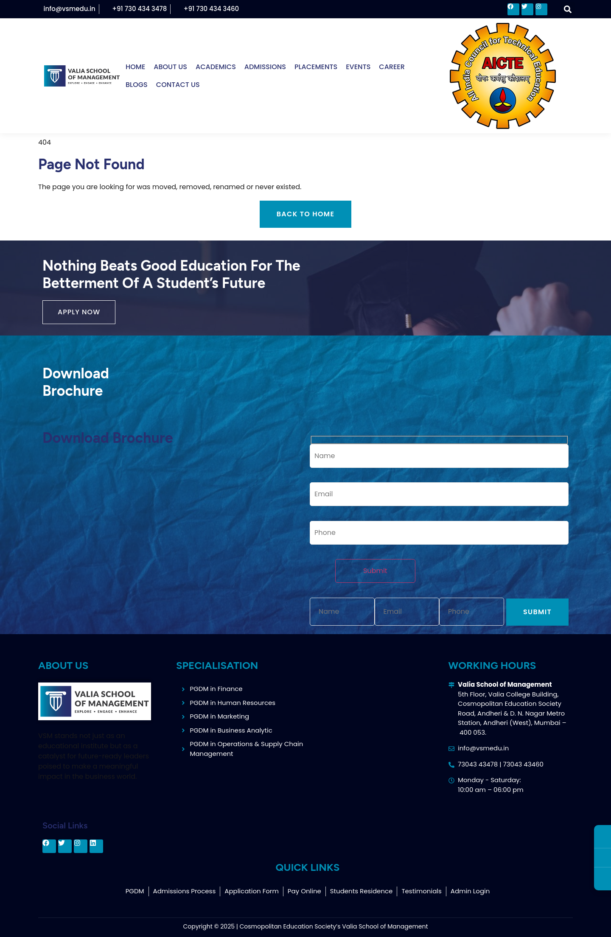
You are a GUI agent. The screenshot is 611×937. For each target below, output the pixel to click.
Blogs (137, 85)
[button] (568, 9)
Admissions (265, 67)
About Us (170, 67)
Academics (216, 67)
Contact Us (178, 85)
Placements (315, 67)
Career (392, 67)
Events (358, 67)
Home (135, 67)
